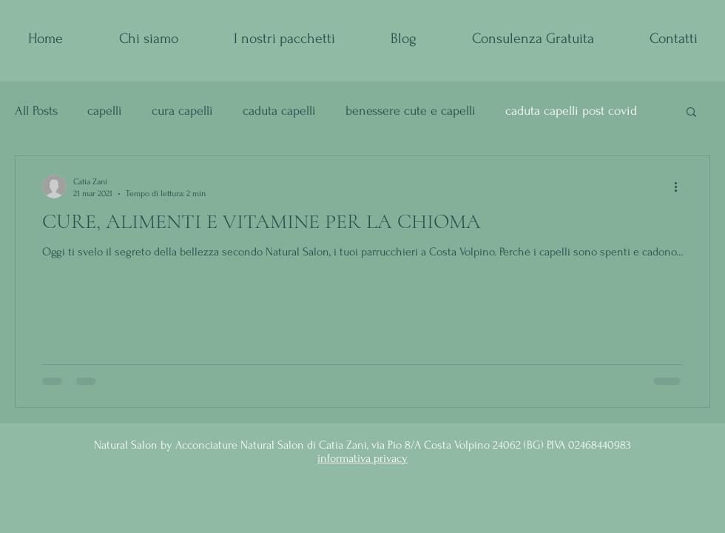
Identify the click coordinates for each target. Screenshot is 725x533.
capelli (104, 111)
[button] (691, 113)
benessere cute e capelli (410, 111)
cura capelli (182, 111)
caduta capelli (279, 111)
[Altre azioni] (680, 186)
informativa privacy (362, 458)
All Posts (36, 111)
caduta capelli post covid (571, 111)
